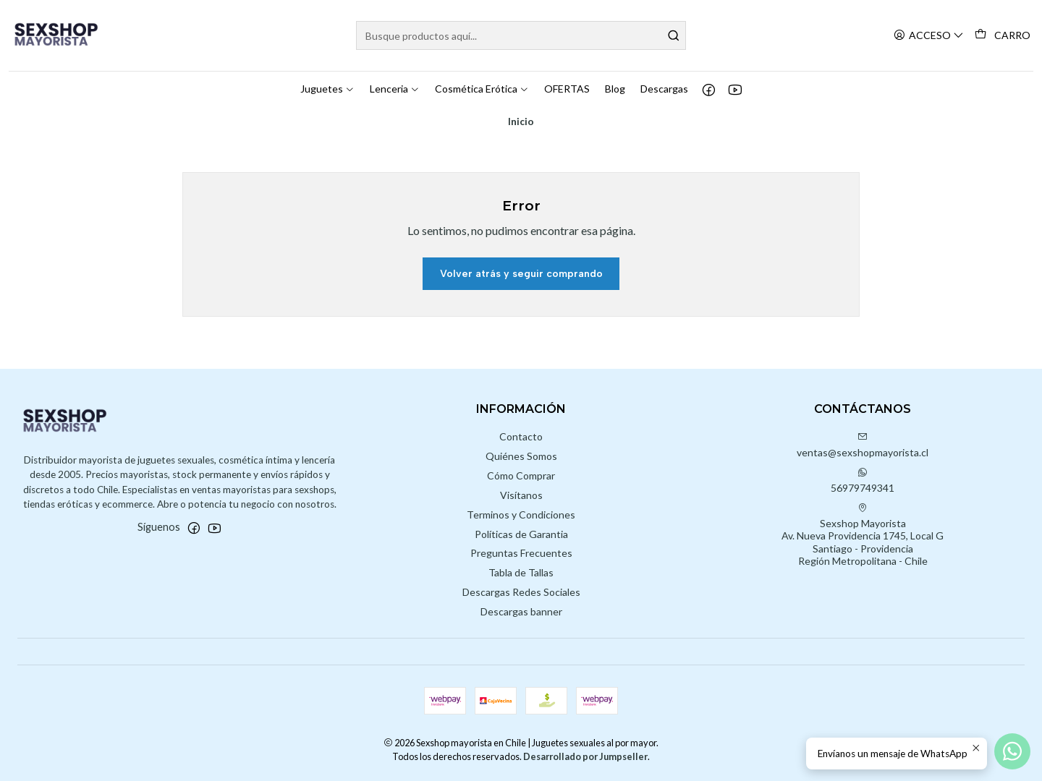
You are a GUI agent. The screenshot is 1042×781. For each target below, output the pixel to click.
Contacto (521, 436)
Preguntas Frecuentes (521, 553)
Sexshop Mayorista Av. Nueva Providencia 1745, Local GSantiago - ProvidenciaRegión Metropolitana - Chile (863, 535)
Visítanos (521, 495)
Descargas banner (521, 611)
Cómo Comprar (521, 475)
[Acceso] (928, 35)
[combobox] (521, 35)
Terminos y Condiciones (521, 514)
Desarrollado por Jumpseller (585, 756)
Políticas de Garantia (521, 534)
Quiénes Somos (521, 456)
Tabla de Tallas (521, 572)
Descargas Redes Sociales (521, 592)
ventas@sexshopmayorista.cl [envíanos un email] (862, 445)
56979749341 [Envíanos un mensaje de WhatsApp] (862, 480)
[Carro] (1002, 35)
